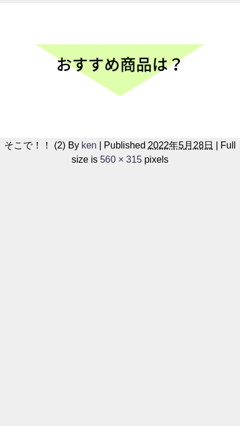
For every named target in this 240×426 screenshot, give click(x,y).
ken (89, 145)
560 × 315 (121, 159)
